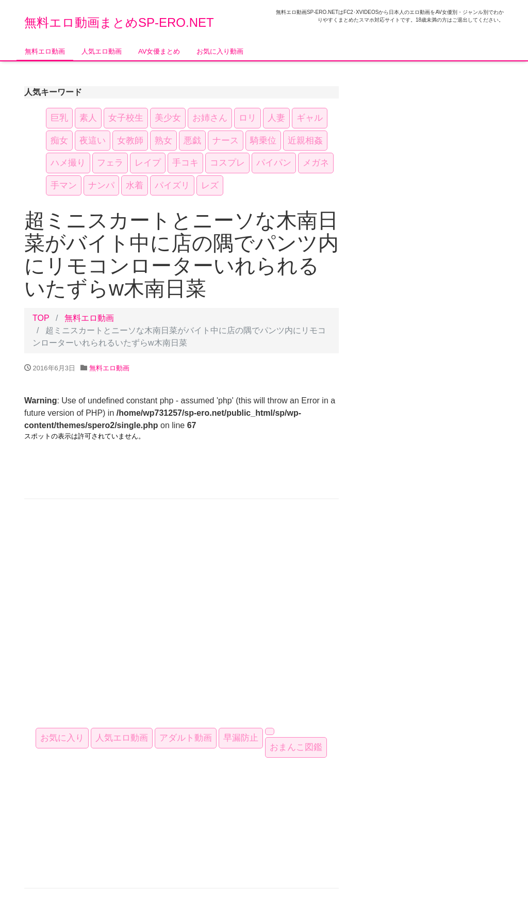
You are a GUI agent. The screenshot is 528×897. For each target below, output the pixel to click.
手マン (64, 185)
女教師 (130, 140)
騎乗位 (263, 140)
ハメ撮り (68, 163)
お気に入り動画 (219, 51)
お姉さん (209, 118)
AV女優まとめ (159, 51)
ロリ (247, 118)
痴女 (59, 140)
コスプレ (227, 163)
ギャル (309, 118)
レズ (210, 185)
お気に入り (62, 738)
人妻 (276, 118)
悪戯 (192, 140)
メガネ (316, 163)
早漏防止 (240, 738)
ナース (225, 140)
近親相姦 (305, 140)
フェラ (110, 163)
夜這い (92, 140)
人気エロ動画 (101, 51)
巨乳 (59, 118)
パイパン (273, 163)
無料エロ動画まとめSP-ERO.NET (119, 22)
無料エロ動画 (45, 51)
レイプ (148, 163)
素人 (88, 118)
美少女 (168, 118)
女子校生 (125, 118)
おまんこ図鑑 (296, 747)
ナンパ (101, 185)
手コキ (185, 163)
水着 (134, 185)
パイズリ (172, 185)
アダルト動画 (185, 738)
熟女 (163, 140)
